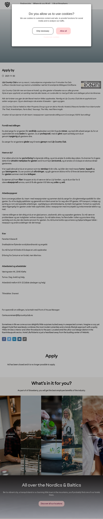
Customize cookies (51, 37)
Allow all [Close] (63, 31)
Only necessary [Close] (42, 31)
